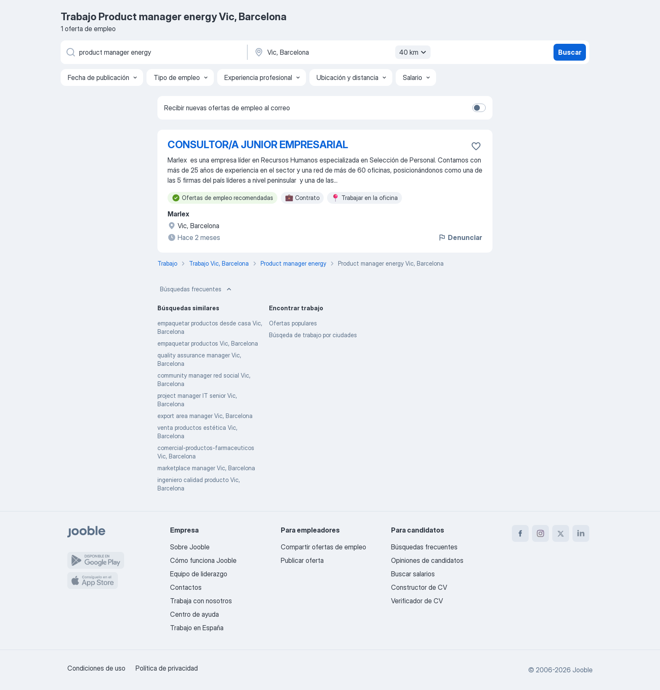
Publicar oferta (302, 560)
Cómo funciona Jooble (203, 560)
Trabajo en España (197, 627)
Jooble (582, 670)
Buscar (569, 52)
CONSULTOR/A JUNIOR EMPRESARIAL (258, 145)
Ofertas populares (293, 323)
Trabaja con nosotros (201, 601)
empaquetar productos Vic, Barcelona (207, 343)
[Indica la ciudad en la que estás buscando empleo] (341, 52)
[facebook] (520, 533)
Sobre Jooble (190, 547)
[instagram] (540, 533)
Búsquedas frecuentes (196, 289)
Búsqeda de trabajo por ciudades (313, 334)
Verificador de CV (417, 601)
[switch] (479, 108)
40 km (413, 52)
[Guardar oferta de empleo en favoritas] (476, 146)
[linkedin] (580, 533)
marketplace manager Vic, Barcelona (206, 468)
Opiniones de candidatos (427, 560)
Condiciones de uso (96, 668)
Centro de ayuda (194, 614)
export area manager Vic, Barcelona (205, 415)
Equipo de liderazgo (198, 574)
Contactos (186, 587)
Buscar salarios (413, 574)
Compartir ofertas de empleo (323, 547)
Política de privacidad (167, 668)
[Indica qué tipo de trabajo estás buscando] (153, 52)
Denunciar (460, 237)
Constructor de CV (419, 587)
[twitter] (560, 533)
